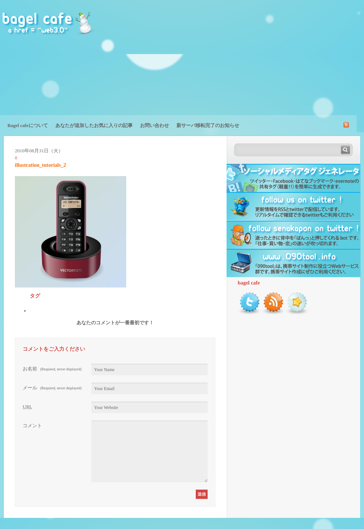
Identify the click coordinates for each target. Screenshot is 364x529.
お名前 (52, 368)
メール (52, 387)
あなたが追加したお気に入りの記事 (94, 125)
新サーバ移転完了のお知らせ (207, 125)
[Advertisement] (295, 63)
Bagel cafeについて (27, 125)
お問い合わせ (154, 125)
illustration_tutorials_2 (40, 165)
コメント (32, 425)
